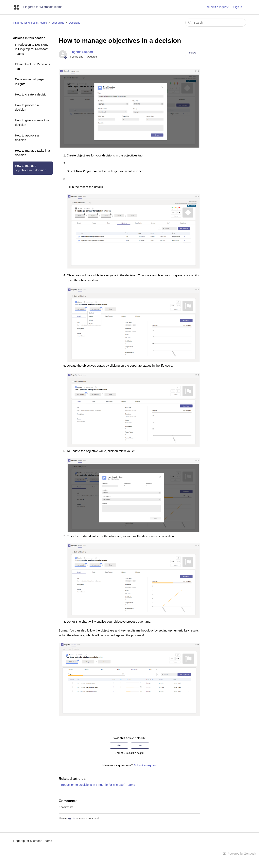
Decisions (74, 22)
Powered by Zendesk (241, 853)
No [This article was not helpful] (139, 745)
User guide (57, 22)
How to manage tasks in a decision (32, 153)
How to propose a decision (27, 107)
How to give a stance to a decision (32, 123)
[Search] (215, 23)
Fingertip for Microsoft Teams (30, 22)
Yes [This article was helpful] (119, 745)
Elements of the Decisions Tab (32, 66)
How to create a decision (31, 94)
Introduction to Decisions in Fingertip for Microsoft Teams (31, 49)
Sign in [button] (237, 7)
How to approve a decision (27, 138)
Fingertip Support (81, 51)
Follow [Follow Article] (192, 52)
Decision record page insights (29, 82)
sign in (71, 818)
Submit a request (217, 7)
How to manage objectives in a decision (30, 168)
